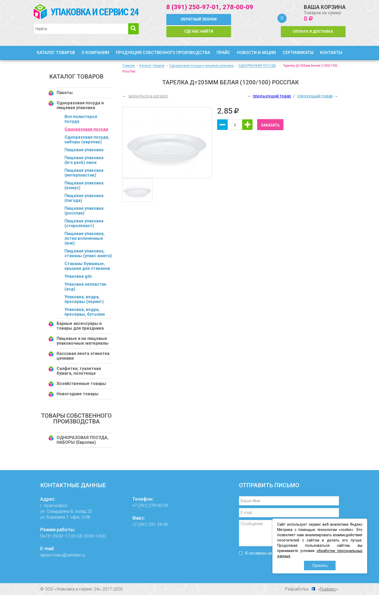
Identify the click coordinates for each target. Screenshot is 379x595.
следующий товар (315, 96)
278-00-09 (238, 7)
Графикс (328, 589)
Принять (319, 565)
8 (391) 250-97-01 (192, 7)
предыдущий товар (272, 96)
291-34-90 (158, 524)
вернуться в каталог (148, 96)
